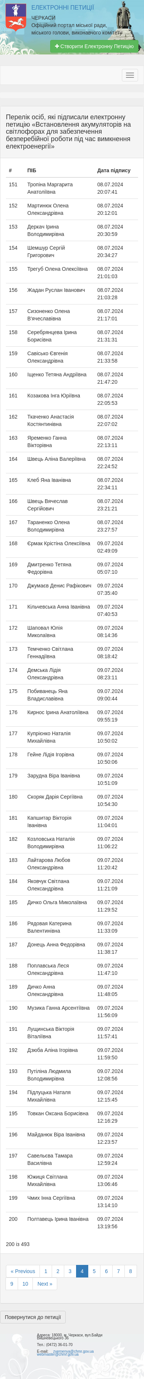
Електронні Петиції (62, 7)
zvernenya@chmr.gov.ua (73, 1351)
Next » (44, 1284)
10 (25, 1284)
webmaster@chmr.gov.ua (58, 1354)
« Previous (23, 1271)
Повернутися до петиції (33, 1317)
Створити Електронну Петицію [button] (94, 46)
